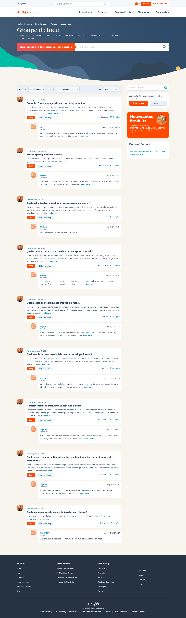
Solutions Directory (24, 586)
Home (19, 568)
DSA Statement (121, 612)
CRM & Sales (102, 568)
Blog (18, 591)
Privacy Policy (46, 612)
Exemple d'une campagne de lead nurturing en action (56, 103)
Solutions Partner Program (67, 577)
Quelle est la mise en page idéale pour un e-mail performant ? (60, 354)
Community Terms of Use (67, 612)
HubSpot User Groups (65, 573)
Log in (146, 4)
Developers (102, 586)
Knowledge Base (23, 582)
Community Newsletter (65, 582)
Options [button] (155, 103)
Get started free (160, 4)
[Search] (80, 4)
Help (18, 573)
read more (53, 113)
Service (100, 577)
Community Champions (65, 568)
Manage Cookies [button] (139, 612)
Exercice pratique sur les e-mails (44, 154)
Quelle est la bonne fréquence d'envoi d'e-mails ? (53, 303)
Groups (141, 575)
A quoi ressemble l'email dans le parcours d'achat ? (55, 405)
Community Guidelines (91, 612)
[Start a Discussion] (137, 3)
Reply (31, 117)
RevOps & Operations (106, 582)
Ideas (141, 584)
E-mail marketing (37, 89)
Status (107, 612)
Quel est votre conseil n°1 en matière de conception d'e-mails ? (60, 251)
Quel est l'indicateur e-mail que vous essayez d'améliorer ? (59, 203)
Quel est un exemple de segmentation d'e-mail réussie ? (57, 512)
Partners (101, 591)
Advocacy (142, 580)
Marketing (102, 573)
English (21, 4)
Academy (20, 577)
